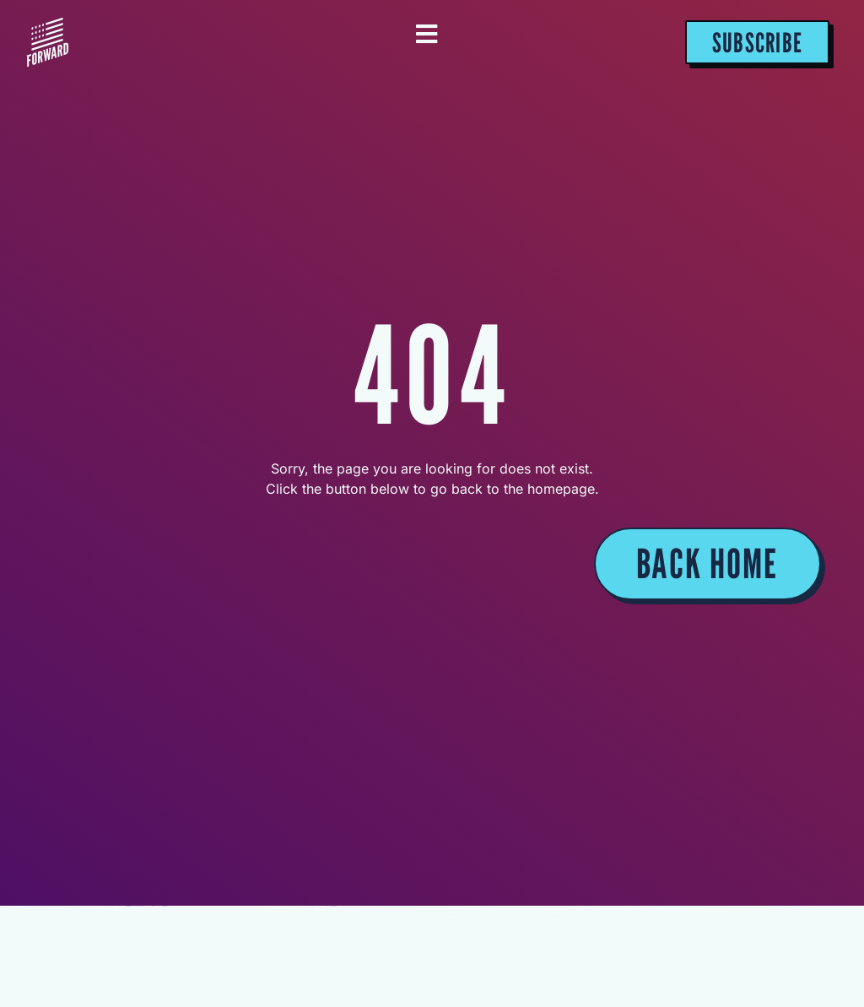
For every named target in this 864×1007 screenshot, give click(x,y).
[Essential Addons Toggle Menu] (426, 35)
